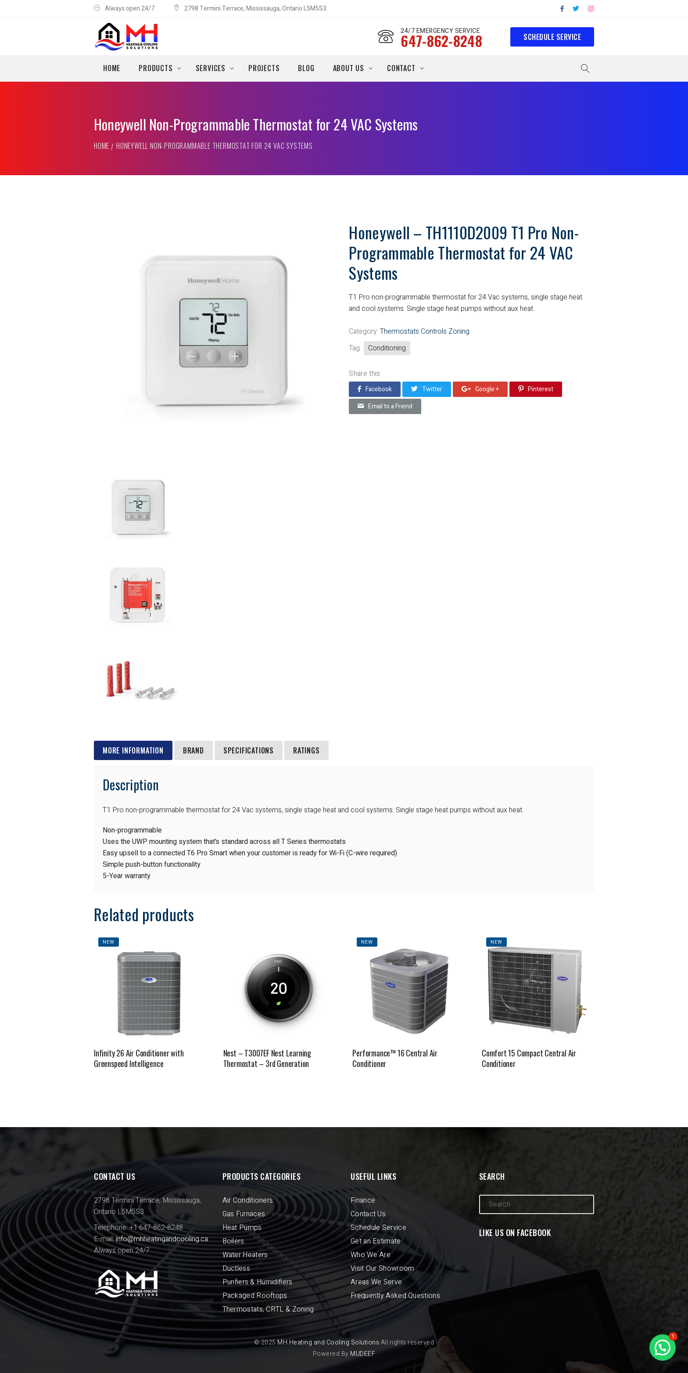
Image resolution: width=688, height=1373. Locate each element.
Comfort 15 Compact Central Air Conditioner (529, 1058)
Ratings (306, 750)
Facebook (375, 389)
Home (101, 146)
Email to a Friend (385, 406)
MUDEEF (362, 1354)
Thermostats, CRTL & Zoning (268, 1309)
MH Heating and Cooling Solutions (328, 1342)
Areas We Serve (376, 1282)
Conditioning (387, 348)
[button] (662, 1347)
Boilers (233, 1241)
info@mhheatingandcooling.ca (162, 1239)
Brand (193, 750)
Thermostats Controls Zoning (424, 331)
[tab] (133, 750)
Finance (363, 1200)
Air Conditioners (247, 1200)
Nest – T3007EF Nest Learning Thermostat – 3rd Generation (267, 1058)
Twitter (426, 389)
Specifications (248, 750)
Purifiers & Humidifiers (257, 1282)
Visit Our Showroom (382, 1268)
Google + (480, 389)
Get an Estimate (376, 1241)
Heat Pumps (242, 1227)
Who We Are (371, 1255)
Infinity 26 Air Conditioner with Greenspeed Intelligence (139, 1058)
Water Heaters (245, 1255)
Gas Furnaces (243, 1214)
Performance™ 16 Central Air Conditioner (394, 1058)
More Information (133, 750)
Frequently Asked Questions (395, 1295)
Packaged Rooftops (254, 1295)
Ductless (236, 1268)
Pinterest (535, 389)
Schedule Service (552, 37)
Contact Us (368, 1214)
